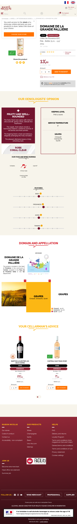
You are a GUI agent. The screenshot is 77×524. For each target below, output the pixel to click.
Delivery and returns (59, 434)
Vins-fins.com (32, 444)
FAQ (53, 430)
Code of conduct (8, 434)
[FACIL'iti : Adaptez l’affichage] (36, 467)
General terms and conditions (62, 445)
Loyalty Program (58, 437)
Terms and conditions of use (62, 449)
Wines (29, 430)
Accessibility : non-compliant (12, 440)
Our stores (6, 430)
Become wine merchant (10, 467)
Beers (29, 440)
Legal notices (44, 521)
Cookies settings (58, 455)
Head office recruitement (11, 470)
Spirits (29, 437)
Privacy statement (58, 452)
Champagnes (32, 434)
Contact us (6, 437)
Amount (42, 68)
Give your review (68, 52)
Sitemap (30, 447)
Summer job (6, 473)
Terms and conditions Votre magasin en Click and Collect (62, 441)
